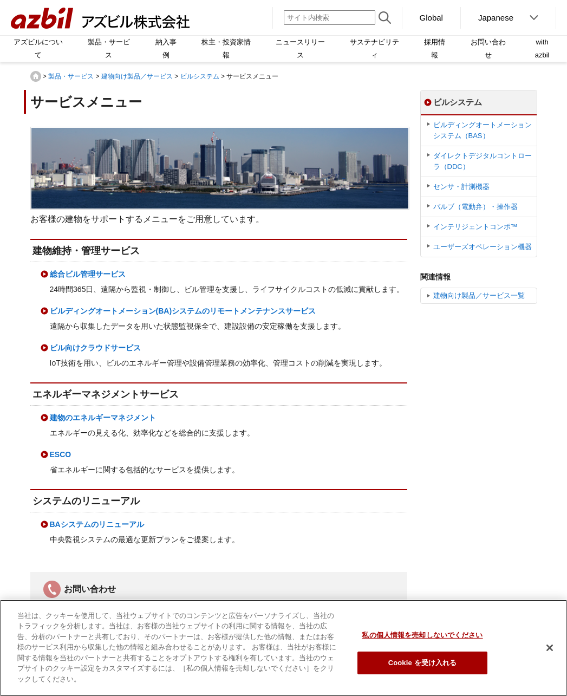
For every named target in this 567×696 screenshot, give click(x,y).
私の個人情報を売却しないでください (422, 639)
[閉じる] (550, 652)
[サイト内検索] (329, 17)
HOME (35, 76)
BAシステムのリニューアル (97, 524)
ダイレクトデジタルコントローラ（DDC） (482, 161)
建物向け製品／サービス (137, 76)
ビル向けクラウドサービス (95, 347)
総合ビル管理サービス (88, 274)
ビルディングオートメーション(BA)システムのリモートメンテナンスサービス (183, 311)
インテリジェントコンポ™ (475, 227)
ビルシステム (199, 76)
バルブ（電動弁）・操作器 (475, 207)
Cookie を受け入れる (422, 666)
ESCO (60, 454)
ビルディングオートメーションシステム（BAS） (482, 130)
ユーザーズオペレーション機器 (482, 247)
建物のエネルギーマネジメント (103, 417)
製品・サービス (71, 76)
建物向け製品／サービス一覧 (479, 295)
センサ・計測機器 (461, 187)
